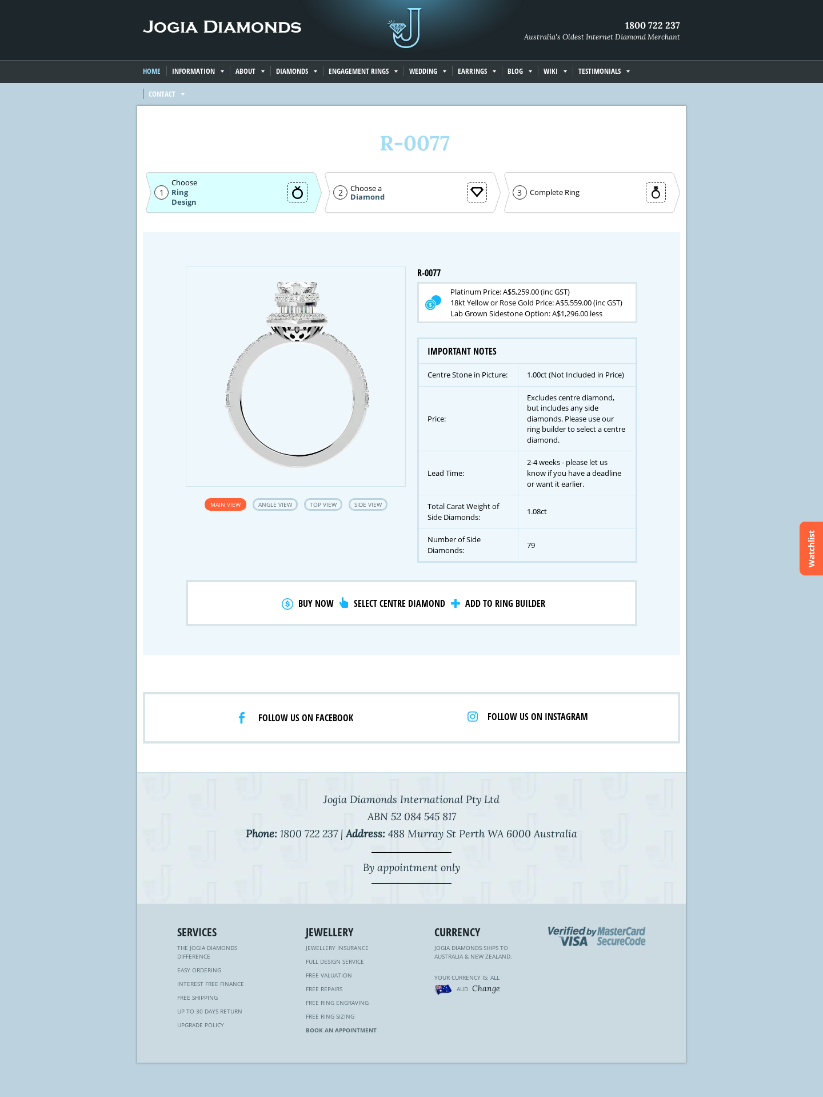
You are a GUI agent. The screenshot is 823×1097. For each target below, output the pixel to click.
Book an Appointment (341, 1030)
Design (184, 202)
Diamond (367, 197)
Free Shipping (197, 997)
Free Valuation (329, 975)
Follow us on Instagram (538, 717)
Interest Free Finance (210, 984)
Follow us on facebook (305, 718)
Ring (179, 192)
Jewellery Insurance (337, 948)
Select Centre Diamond (399, 603)
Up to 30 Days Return (209, 1011)
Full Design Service (335, 961)
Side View (368, 504)
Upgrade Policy (200, 1025)
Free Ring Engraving (337, 1003)
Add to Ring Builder (505, 603)
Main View (225, 504)
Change (486, 988)
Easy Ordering (199, 970)
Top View (323, 504)
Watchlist (811, 548)
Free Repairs (324, 989)
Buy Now (316, 603)
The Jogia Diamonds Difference (207, 952)
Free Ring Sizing (330, 1016)
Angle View (275, 504)
